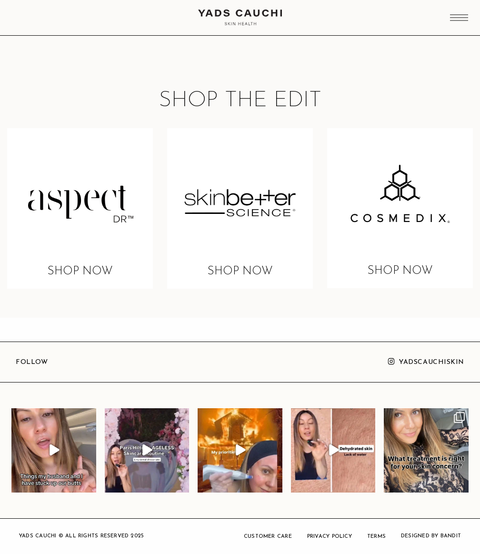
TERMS (376, 536)
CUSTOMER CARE (268, 536)
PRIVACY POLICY (329, 536)
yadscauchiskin (431, 362)
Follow (32, 362)
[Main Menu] (459, 18)
